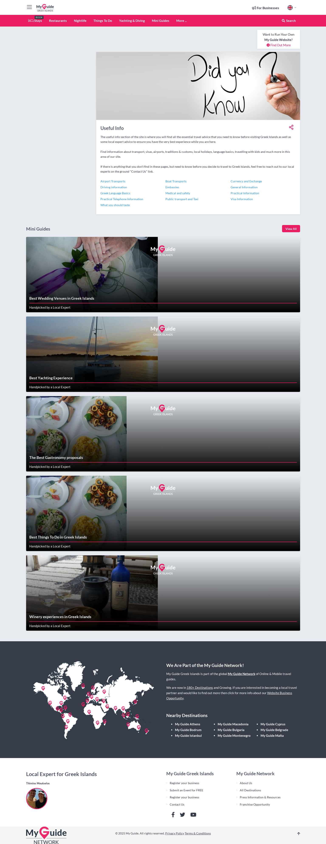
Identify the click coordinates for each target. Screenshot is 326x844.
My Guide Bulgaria (231, 730)
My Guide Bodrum (188, 730)
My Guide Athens (187, 724)
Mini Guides (160, 21)
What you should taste (115, 205)
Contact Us (177, 804)
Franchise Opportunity (255, 804)
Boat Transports (175, 181)
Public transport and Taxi (181, 199)
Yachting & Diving (132, 21)
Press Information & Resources (260, 797)
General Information (244, 187)
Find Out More (279, 45)
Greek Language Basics (115, 193)
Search (288, 21)
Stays (35, 21)
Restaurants (58, 21)
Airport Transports (112, 181)
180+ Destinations (200, 687)
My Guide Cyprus (273, 724)
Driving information (113, 187)
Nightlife (80, 21)
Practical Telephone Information (121, 199)
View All (291, 229)
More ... (181, 21)
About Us (246, 783)
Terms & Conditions (198, 833)
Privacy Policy (174, 833)
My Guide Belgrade (274, 730)
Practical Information (245, 193)
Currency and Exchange (246, 181)
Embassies (172, 187)
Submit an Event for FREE (186, 790)
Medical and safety (177, 193)
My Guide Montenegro (234, 735)
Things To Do (102, 21)
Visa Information (242, 199)
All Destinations (250, 790)
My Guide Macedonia (233, 724)
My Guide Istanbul (188, 735)
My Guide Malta (272, 735)
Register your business (184, 783)
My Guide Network (241, 674)
